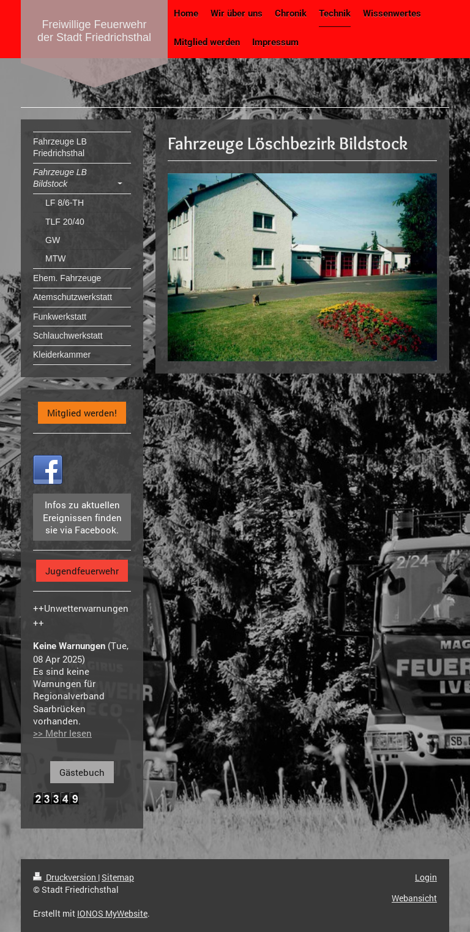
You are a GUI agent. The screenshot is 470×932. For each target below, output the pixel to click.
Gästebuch (82, 772)
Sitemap (118, 877)
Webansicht (414, 898)
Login (426, 877)
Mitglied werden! (82, 413)
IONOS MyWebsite (112, 913)
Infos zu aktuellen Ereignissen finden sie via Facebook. (82, 517)
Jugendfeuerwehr (82, 571)
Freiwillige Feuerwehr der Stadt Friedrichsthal (94, 30)
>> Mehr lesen (62, 733)
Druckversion (65, 877)
